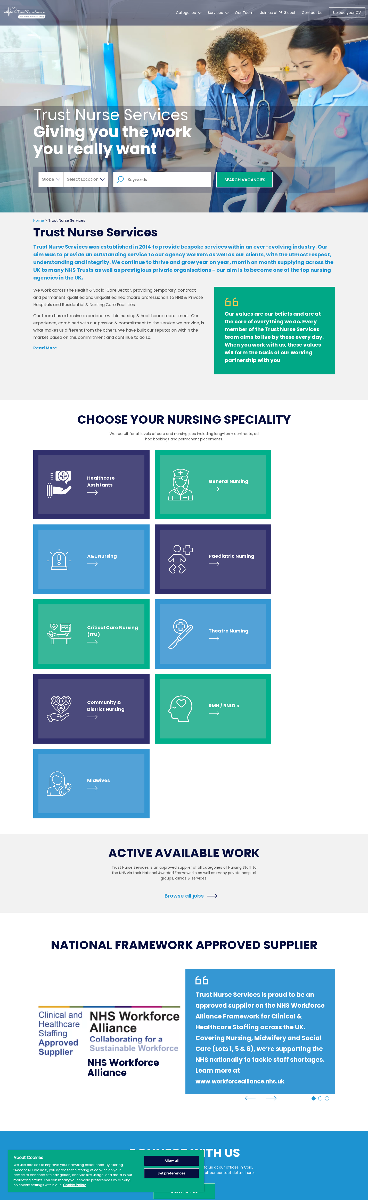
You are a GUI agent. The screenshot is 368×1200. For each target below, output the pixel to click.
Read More (45, 348)
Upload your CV (347, 16)
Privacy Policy (221, 1129)
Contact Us (312, 16)
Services (215, 16)
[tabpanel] (184, 882)
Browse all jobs (184, 746)
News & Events (121, 1129)
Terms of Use (221, 1120)
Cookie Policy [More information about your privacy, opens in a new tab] (74, 1184)
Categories (186, 16)
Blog (112, 1138)
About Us (116, 1120)
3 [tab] (327, 949)
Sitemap (216, 1111)
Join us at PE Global (277, 16)
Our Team (244, 16)
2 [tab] (320, 949)
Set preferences (171, 1173)
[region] (106, 1171)
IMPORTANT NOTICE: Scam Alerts (176, 1132)
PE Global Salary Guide (179, 1144)
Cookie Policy (221, 1138)
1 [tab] (314, 949)
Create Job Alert (173, 1111)
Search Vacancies (244, 180)
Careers (166, 1120)
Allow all (171, 1160)
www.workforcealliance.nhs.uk (245, 931)
